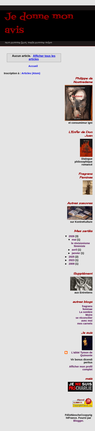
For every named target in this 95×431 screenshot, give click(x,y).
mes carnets (84, 323)
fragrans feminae (87, 308)
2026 (72, 236)
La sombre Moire (85, 313)
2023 (72, 260)
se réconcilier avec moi (84, 319)
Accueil (33, 66)
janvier (76, 253)
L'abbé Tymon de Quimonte (81, 354)
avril (75, 249)
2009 (72, 263)
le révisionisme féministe (80, 245)
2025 (72, 256)
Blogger (78, 420)
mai (74, 239)
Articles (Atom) (31, 73)
